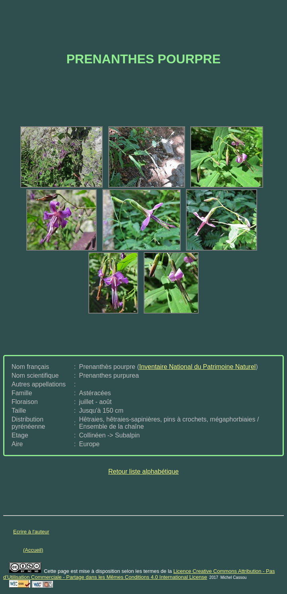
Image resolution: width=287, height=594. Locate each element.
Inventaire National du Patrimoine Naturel (197, 366)
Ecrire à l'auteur (31, 532)
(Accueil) (33, 550)
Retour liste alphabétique (143, 471)
